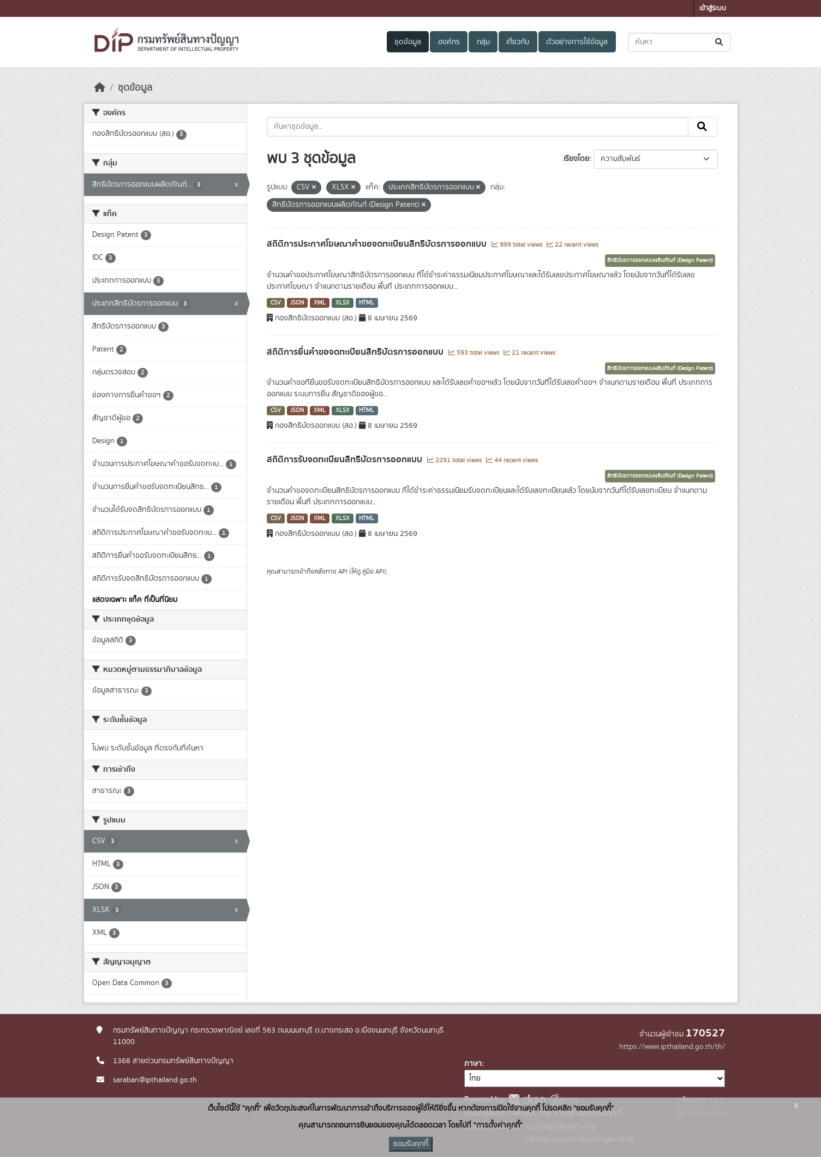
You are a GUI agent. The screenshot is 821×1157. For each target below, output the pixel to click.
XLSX (342, 303)
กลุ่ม (483, 42)
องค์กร (449, 42)
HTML (366, 303)
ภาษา (473, 1063)
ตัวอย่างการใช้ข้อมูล (577, 42)
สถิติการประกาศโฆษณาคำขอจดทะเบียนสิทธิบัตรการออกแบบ (378, 244)
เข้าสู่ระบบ (712, 8)
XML (320, 303)
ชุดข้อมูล (407, 42)
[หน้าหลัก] (99, 88)
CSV (276, 303)
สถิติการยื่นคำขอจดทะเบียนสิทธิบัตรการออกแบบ (356, 352)
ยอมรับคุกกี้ (410, 1143)
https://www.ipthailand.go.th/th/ (672, 1046)
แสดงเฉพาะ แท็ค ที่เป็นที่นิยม (134, 599)
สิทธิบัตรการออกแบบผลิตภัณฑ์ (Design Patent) (660, 260)
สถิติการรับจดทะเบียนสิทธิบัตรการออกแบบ (345, 459)
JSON (297, 303)
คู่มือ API (373, 571)
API (342, 571)
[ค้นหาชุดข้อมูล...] (679, 42)
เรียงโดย (576, 158)
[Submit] (720, 42)
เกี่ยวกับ (517, 42)
